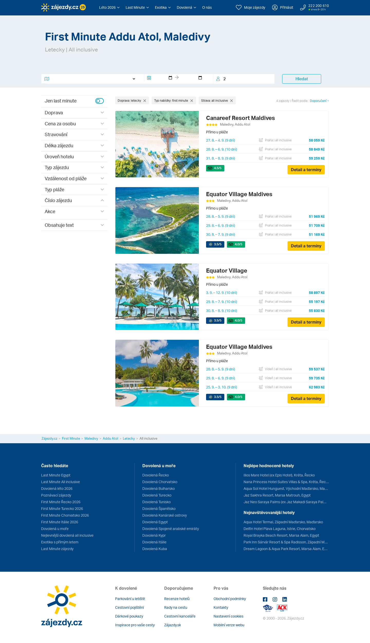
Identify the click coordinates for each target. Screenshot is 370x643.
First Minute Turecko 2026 (62, 508)
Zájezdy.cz (49, 438)
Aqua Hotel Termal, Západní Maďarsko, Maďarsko (283, 522)
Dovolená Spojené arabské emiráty (170, 528)
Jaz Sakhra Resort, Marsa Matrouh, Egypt (277, 495)
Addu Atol (110, 438)
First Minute (71, 438)
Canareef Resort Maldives (240, 117)
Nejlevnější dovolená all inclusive (67, 535)
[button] (109, 7)
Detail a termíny (306, 169)
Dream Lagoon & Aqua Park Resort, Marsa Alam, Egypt (286, 548)
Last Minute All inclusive (60, 482)
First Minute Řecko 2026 (60, 502)
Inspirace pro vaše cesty (135, 625)
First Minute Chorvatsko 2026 (65, 515)
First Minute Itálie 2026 (59, 522)
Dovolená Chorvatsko (159, 482)
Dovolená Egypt (155, 522)
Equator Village (226, 270)
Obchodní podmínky (230, 598)
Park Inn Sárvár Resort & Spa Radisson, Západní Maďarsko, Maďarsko (286, 542)
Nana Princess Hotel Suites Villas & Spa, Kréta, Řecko (286, 482)
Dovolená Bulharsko (158, 488)
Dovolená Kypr (154, 535)
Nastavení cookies (228, 616)
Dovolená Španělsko (158, 508)
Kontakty (221, 607)
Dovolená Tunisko (156, 502)
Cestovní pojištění (129, 607)
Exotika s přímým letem (59, 542)
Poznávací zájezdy (56, 495)
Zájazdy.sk (172, 625)
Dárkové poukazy (129, 616)
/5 (217, 168)
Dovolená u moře (55, 528)
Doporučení (319, 101)
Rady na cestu (175, 607)
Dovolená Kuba (154, 548)
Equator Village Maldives (239, 193)
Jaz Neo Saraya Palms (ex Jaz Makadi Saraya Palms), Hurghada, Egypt (286, 502)
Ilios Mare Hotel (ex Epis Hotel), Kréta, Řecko (279, 475)
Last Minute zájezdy (57, 548)
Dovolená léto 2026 (56, 488)
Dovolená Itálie (154, 542)
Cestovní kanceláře (180, 616)
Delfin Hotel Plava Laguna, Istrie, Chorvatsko (280, 528)
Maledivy (91, 438)
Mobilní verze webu (229, 625)
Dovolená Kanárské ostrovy (164, 515)
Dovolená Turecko (156, 495)
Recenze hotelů (177, 598)
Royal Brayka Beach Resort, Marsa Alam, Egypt (281, 535)
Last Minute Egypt (55, 475)
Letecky (129, 438)
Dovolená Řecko (155, 475)
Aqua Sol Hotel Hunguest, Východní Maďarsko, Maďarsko (286, 488)
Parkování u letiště (130, 598)
